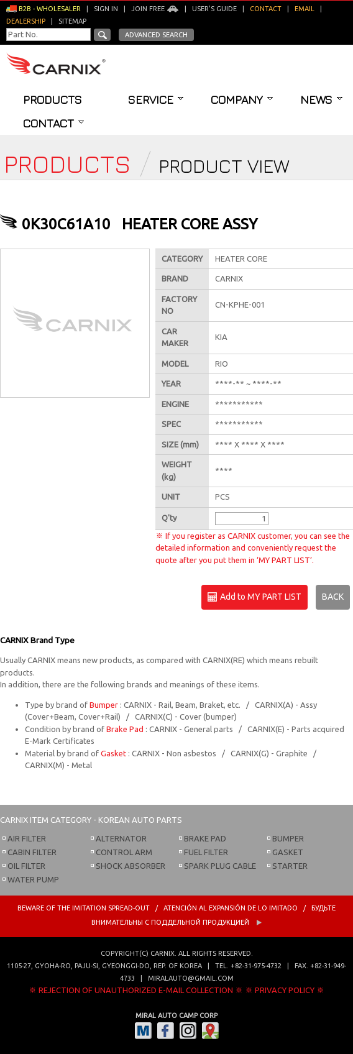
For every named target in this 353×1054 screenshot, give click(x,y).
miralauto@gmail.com (191, 978)
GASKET (287, 852)
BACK (333, 597)
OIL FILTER (26, 865)
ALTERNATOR (121, 838)
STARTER (290, 865)
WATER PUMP (33, 879)
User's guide (214, 8)
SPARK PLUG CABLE (220, 865)
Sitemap (72, 21)
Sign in (106, 8)
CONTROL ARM (124, 852)
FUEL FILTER (206, 852)
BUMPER (288, 838)
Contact (53, 123)
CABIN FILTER (32, 852)
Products (52, 99)
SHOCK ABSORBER (130, 865)
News (321, 99)
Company (242, 99)
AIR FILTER (26, 838)
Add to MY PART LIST (254, 597)
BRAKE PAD (205, 838)
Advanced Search (156, 35)
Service (155, 99)
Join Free (155, 8)
